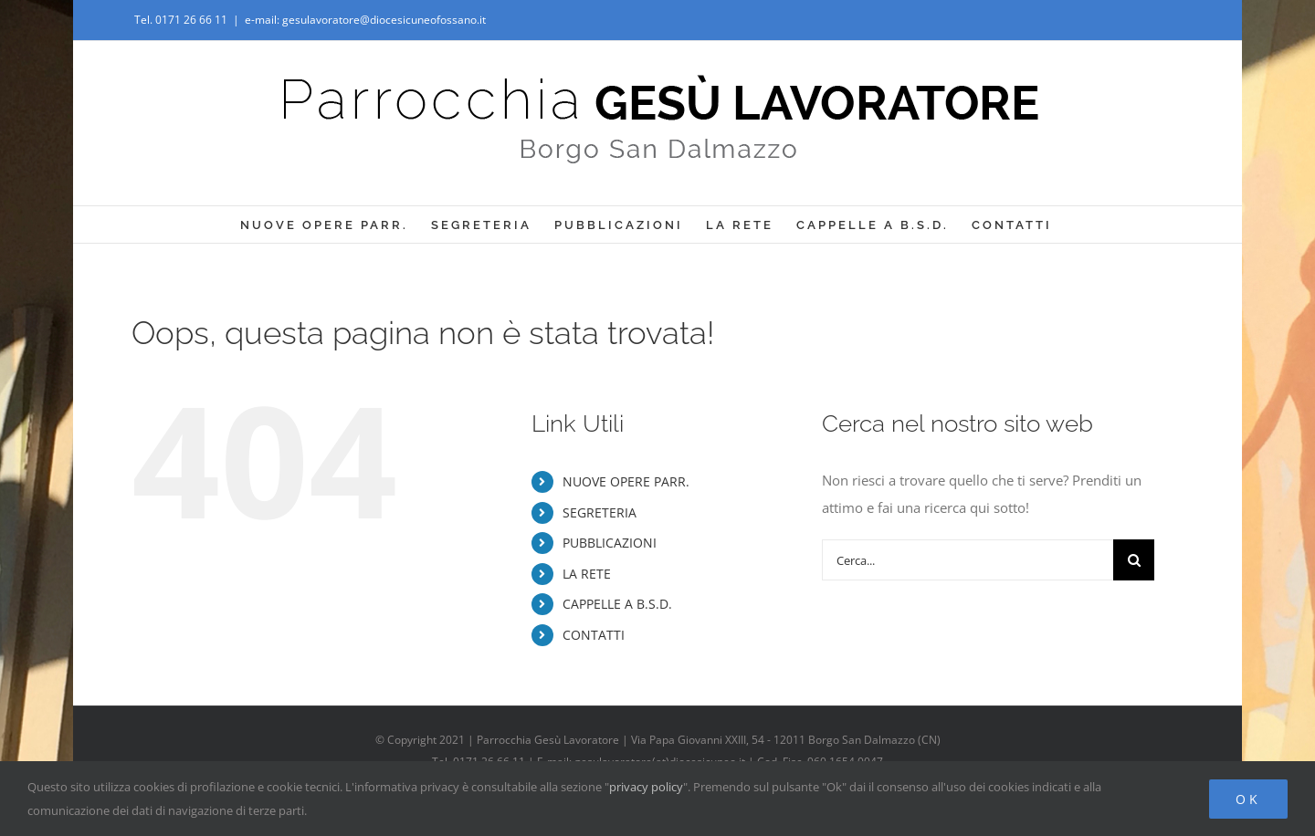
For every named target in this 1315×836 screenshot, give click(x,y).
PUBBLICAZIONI (610, 542)
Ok (1248, 799)
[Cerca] (1133, 559)
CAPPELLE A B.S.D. (617, 603)
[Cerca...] (967, 559)
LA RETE (587, 573)
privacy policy (646, 787)
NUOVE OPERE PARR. (626, 481)
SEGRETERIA (599, 512)
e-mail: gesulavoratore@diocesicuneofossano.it (365, 19)
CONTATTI (594, 634)
